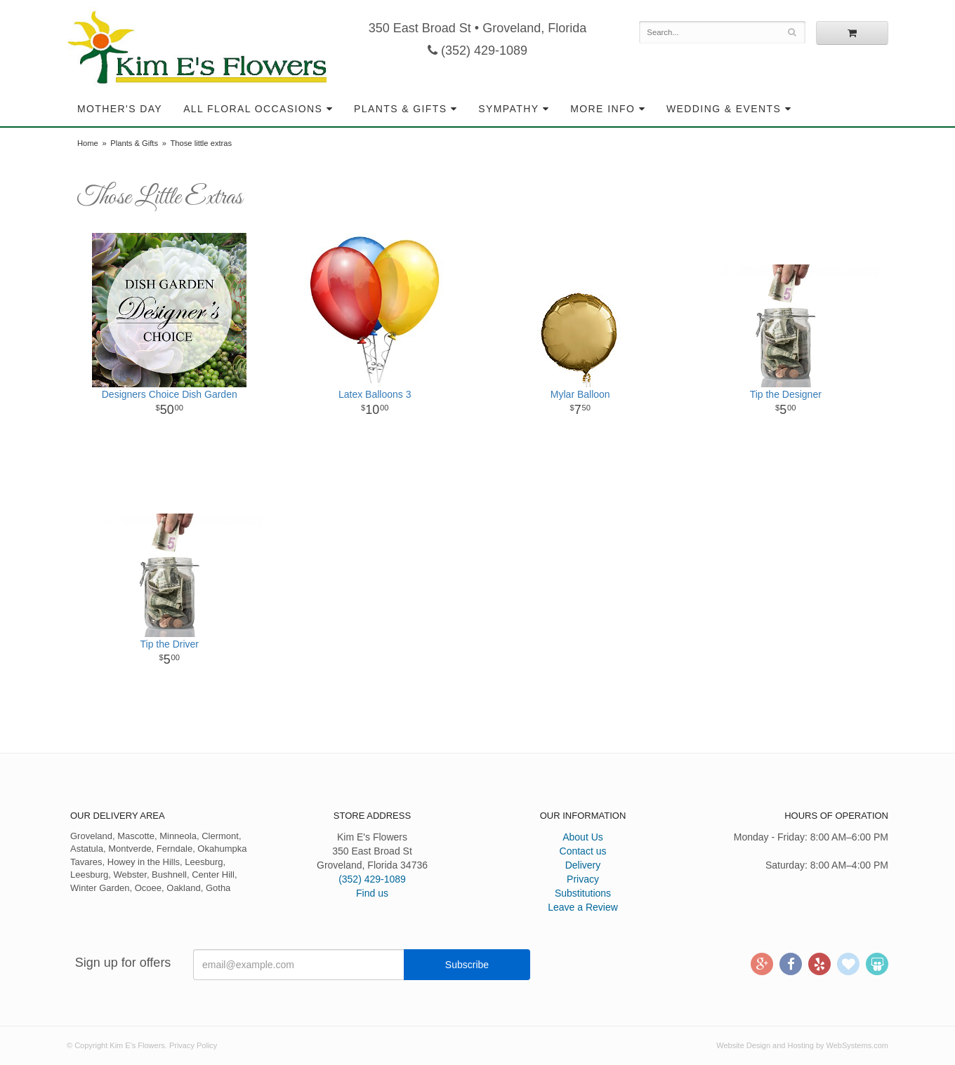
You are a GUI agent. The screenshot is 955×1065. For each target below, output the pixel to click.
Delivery (583, 865)
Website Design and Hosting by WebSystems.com (802, 1045)
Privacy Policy (193, 1045)
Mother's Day (119, 108)
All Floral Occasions (252, 108)
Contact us (583, 851)
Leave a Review (583, 907)
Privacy (583, 879)
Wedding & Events (723, 108)
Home (87, 143)
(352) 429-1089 (477, 50)
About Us (582, 837)
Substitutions (583, 893)
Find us (372, 893)
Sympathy (508, 108)
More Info (602, 108)
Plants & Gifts (400, 108)
